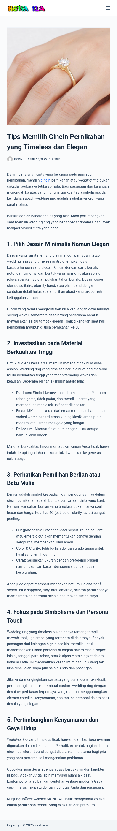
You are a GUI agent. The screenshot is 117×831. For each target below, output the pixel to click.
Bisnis (56, 159)
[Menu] (108, 8)
